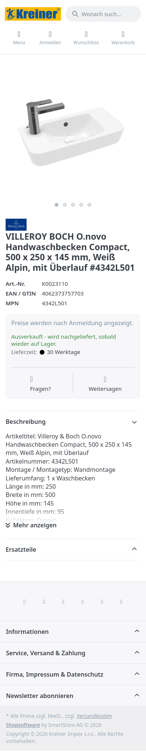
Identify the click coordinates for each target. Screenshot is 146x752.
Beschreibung (26, 421)
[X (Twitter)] (44, 601)
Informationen (27, 631)
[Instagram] (63, 601)
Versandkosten (94, 716)
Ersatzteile (21, 549)
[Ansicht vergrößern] (73, 130)
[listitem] (73, 130)
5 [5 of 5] (89, 205)
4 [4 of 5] (81, 205)
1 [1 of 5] (56, 205)
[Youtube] (102, 601)
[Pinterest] (121, 601)
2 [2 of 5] (65, 205)
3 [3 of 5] (73, 205)
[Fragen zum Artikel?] (40, 384)
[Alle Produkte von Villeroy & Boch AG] (16, 224)
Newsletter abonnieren (39, 696)
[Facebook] (24, 601)
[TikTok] (82, 601)
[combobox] (103, 14)
